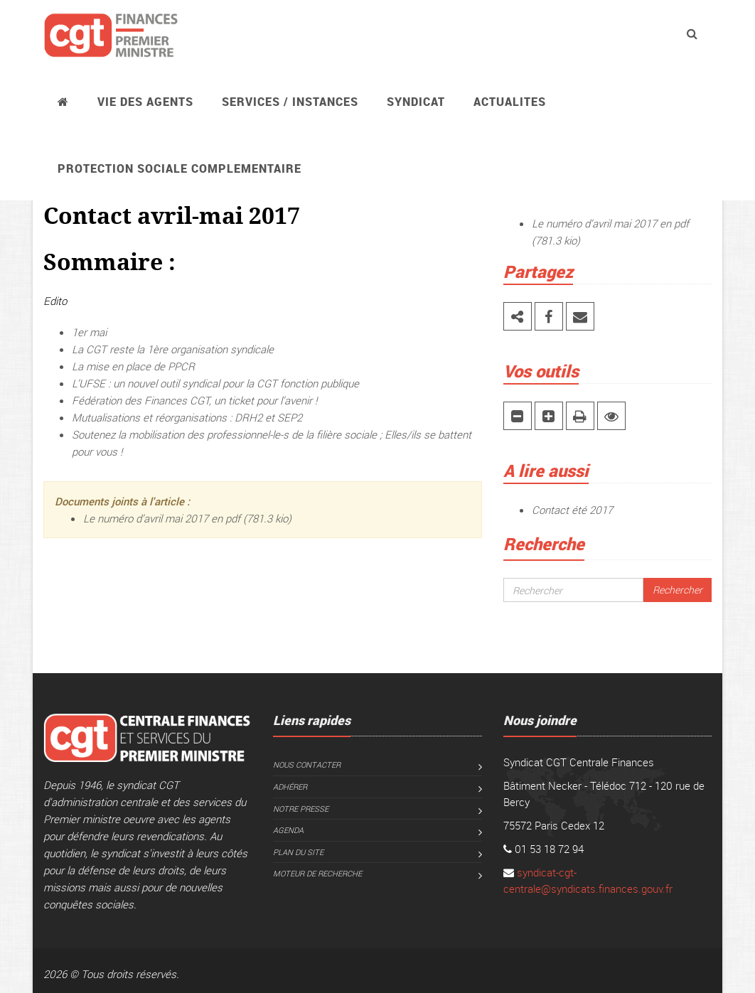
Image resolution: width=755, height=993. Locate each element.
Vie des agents (145, 101)
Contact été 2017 (572, 510)
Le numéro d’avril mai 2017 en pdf (161, 518)
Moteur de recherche (317, 873)
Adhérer (290, 786)
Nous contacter (307, 764)
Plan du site (298, 852)
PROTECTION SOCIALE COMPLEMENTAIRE (179, 168)
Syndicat (416, 101)
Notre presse (300, 808)
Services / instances (290, 101)
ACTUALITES (509, 101)
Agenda (288, 830)
